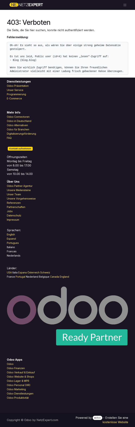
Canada (54, 276)
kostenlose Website (115, 422)
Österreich (33, 272)
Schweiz (45, 272)
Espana (22, 272)
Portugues (13, 242)
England (64, 276)
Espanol (11, 238)
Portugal (21, 276)
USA (9, 272)
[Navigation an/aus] (125, 5)
